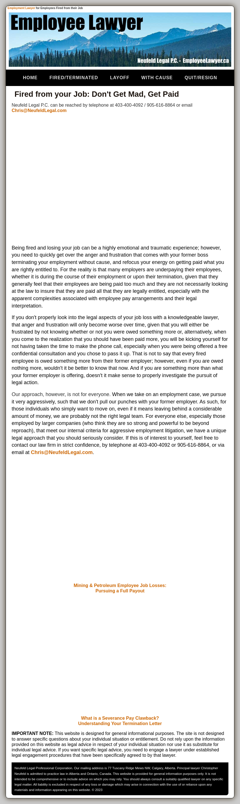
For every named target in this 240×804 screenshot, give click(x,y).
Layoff (119, 77)
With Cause (157, 77)
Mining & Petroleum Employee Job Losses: (119, 585)
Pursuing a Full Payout (120, 590)
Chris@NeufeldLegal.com (39, 110)
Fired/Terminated (73, 77)
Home (30, 77)
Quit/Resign (201, 77)
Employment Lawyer (21, 8)
